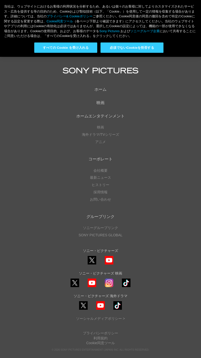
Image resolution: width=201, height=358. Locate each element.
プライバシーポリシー (100, 333)
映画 (100, 103)
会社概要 (100, 170)
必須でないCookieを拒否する (132, 48)
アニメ (100, 142)
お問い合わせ (100, 199)
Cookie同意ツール (100, 343)
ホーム (100, 89)
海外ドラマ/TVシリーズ (100, 134)
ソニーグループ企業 (145, 31)
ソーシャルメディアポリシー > (100, 319)
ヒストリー (100, 185)
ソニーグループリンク (100, 228)
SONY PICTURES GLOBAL (100, 235)
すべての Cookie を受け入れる (66, 48)
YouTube (100, 309)
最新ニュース (100, 177)
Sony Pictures (109, 31)
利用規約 (100, 338)
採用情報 (100, 192)
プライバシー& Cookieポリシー (70, 16)
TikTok (117, 309)
